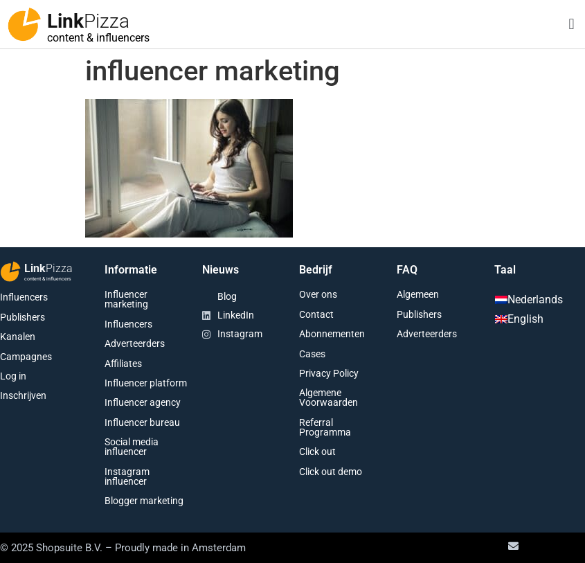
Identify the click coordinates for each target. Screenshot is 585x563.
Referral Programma (325, 427)
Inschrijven (23, 395)
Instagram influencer (127, 476)
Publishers (22, 317)
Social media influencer (132, 446)
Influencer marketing (126, 299)
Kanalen (17, 336)
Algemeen (418, 294)
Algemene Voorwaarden (328, 397)
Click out (317, 451)
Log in (13, 376)
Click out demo (330, 471)
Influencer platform (146, 382)
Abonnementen (332, 333)
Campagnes (26, 356)
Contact (316, 314)
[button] (571, 24)
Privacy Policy (329, 373)
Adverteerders (135, 343)
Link (88, 21)
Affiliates (123, 363)
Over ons (318, 294)
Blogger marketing (144, 500)
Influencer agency (143, 402)
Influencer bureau (142, 422)
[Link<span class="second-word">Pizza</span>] (24, 24)
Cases (312, 353)
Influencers (24, 297)
